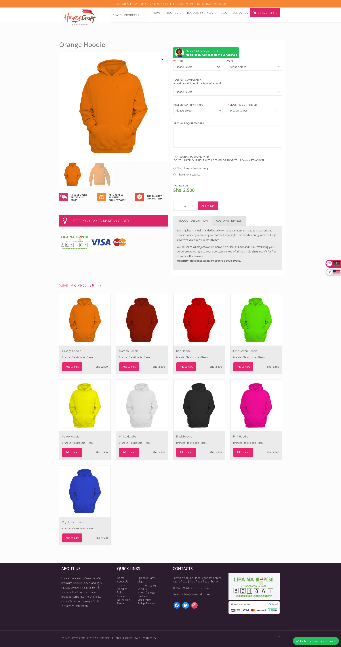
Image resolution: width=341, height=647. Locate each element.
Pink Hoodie (240, 436)
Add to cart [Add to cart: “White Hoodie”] (129, 452)
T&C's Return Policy (145, 638)
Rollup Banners (146, 603)
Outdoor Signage (147, 585)
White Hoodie (127, 436)
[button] (161, 58)
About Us (122, 581)
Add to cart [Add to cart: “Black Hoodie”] (186, 452)
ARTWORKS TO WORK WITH (191, 156)
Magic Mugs (144, 599)
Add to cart (208, 206)
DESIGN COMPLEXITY (187, 79)
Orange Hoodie (71, 351)
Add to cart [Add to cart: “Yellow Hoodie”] (72, 452)
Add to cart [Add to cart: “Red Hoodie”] (186, 366)
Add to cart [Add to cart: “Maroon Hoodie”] (129, 366)
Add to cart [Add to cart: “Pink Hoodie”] (243, 452)
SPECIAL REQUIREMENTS (188, 123)
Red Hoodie (183, 351)
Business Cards (147, 578)
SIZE (230, 61)
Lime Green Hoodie (245, 351)
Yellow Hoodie (70, 436)
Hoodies (122, 589)
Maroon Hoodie (128, 351)
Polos (120, 592)
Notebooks (123, 599)
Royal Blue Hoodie (73, 522)
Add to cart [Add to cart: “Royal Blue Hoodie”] (72, 538)
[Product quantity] (185, 206)
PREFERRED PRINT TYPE (188, 104)
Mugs (141, 581)
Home (120, 578)
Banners (122, 603)
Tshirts (121, 585)
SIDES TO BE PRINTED (242, 104)
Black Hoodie (184, 436)
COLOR (178, 61)
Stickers (142, 589)
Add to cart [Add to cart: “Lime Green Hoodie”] (243, 366)
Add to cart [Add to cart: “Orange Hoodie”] (72, 366)
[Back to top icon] (278, 636)
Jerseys (121, 596)
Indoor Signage (146, 592)
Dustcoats (144, 596)
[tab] (192, 221)
